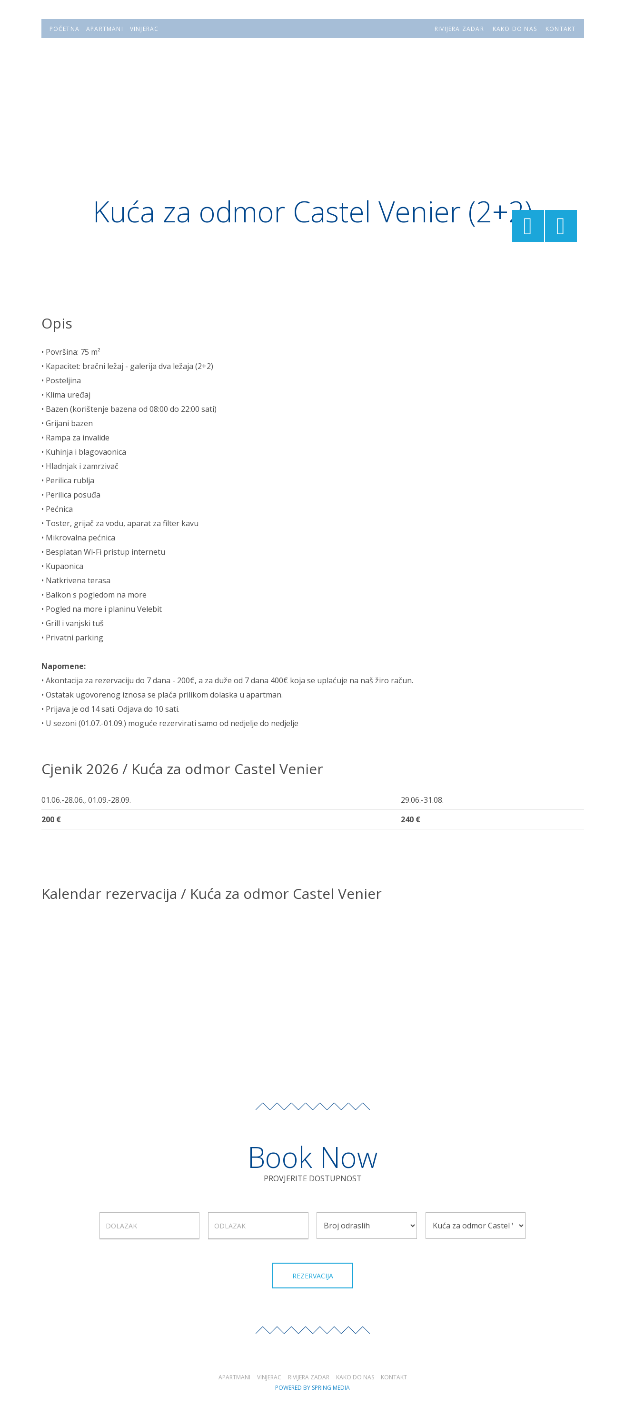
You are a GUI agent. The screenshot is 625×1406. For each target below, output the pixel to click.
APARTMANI (104, 29)
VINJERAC (144, 29)
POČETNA (64, 29)
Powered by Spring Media (312, 1388)
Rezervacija (312, 1275)
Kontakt (394, 1377)
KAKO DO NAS (515, 29)
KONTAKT (560, 29)
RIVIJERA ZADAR (459, 29)
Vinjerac (269, 1377)
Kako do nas (355, 1377)
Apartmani (234, 1377)
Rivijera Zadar (308, 1377)
